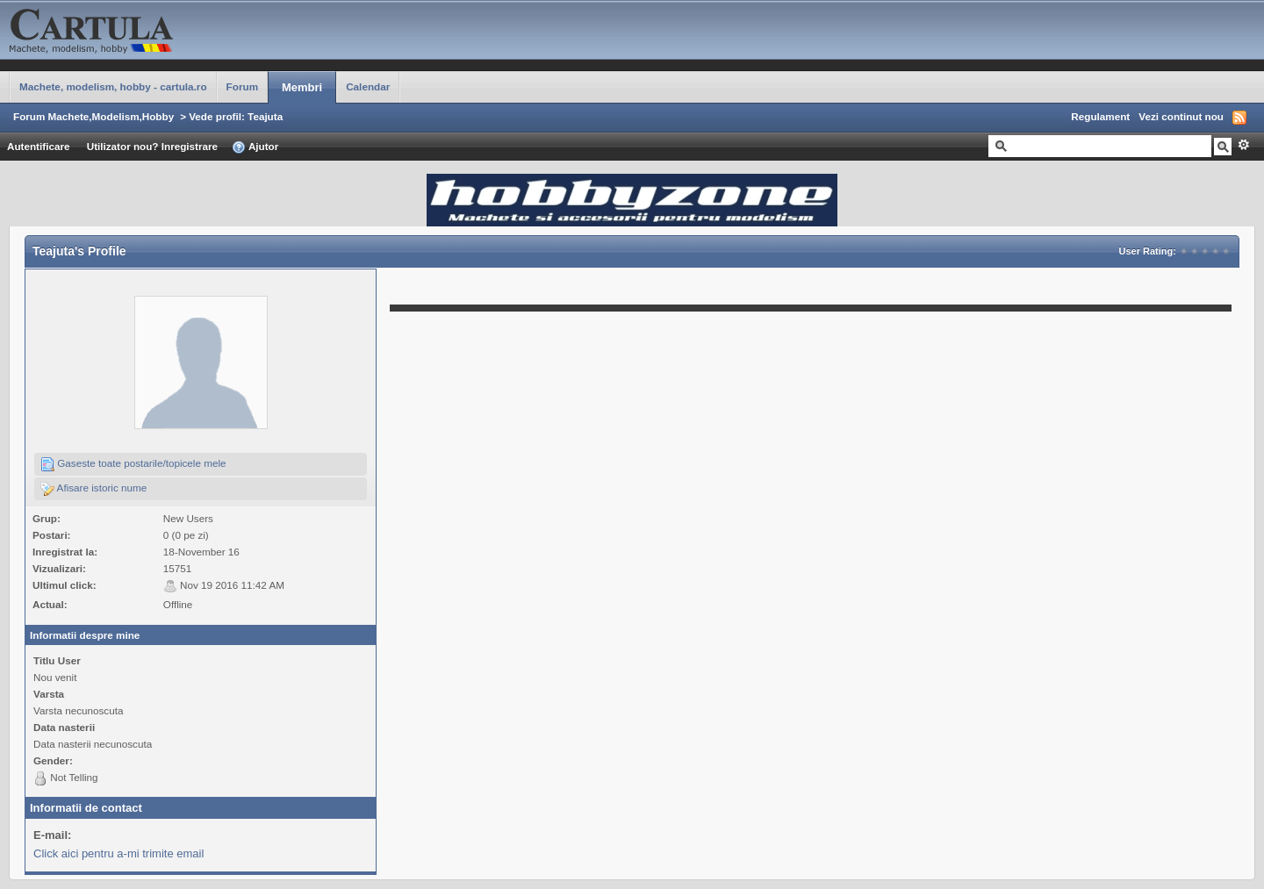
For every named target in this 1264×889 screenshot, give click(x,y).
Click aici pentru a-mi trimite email (118, 853)
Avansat (1243, 145)
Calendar (368, 86)
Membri (302, 87)
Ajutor (255, 147)
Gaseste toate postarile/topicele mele (133, 464)
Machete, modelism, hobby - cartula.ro (113, 86)
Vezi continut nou (1181, 116)
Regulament (1100, 116)
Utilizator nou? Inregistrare (152, 146)
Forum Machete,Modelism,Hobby (93, 116)
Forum (242, 86)
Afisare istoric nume (93, 489)
